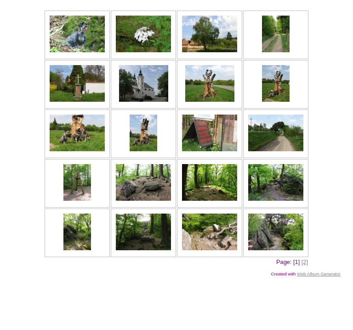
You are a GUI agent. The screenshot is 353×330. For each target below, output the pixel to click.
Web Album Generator (319, 273)
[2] (305, 261)
